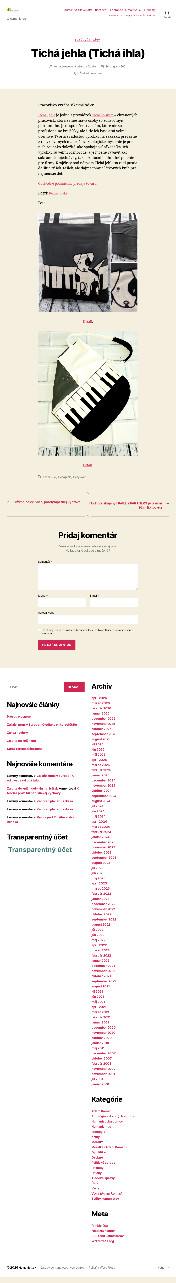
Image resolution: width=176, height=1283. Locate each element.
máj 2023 (98, 884)
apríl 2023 (99, 889)
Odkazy (149, 12)
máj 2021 (98, 1007)
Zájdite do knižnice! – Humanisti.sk (32, 794)
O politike (98, 1158)
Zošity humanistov (105, 1204)
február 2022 (101, 961)
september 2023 (103, 863)
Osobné (97, 1163)
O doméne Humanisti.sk (124, 12)
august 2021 (100, 992)
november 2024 (103, 791)
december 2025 (103, 724)
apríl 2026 (99, 704)
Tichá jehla (47, 120)
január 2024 (100, 843)
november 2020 (103, 1038)
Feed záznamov (103, 1236)
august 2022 (100, 930)
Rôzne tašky (59, 199)
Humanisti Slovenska (78, 12)
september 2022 (103, 925)
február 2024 (101, 837)
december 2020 (103, 1033)
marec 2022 (100, 956)
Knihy (95, 1142)
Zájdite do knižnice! (21, 747)
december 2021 (103, 971)
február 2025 (101, 776)
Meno (43, 601)
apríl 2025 (99, 765)
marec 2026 (100, 709)
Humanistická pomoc (107, 1127)
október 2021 (101, 982)
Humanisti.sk (28, 1273)
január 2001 (100, 1090)
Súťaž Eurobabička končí (25, 755)
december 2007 (103, 1059)
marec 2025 (100, 771)
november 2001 (103, 1079)
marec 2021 (100, 1018)
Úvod (95, 1189)
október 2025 (101, 735)
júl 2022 (97, 935)
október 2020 (101, 1043)
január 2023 (100, 904)
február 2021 (101, 1023)
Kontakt (100, 12)
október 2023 (101, 858)
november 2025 (103, 729)
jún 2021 (97, 1002)
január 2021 (100, 1028)
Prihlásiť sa (99, 1231)
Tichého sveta (105, 120)
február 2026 (101, 714)
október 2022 (101, 920)
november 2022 (103, 915)
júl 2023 (97, 874)
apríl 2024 (99, 827)
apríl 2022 (99, 951)
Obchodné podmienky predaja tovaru (70, 189)
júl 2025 (97, 750)
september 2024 (103, 801)
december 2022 (103, 910)
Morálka (97, 1148)
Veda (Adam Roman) (106, 1199)
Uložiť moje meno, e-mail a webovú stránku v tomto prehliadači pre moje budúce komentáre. (87, 637)
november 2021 (103, 977)
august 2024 (100, 807)
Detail (87, 327)
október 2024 (101, 796)
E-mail (95, 601)
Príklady (97, 1173)
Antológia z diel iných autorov (113, 1122)
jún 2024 (97, 817)
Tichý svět (79, 482)
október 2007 (101, 1064)
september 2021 (103, 987)
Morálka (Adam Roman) (109, 1153)
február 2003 (101, 1069)
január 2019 (100, 1049)
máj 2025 (98, 760)
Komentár (45, 567)
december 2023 (103, 848)
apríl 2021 (98, 1013)
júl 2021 (97, 997)
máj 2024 (98, 822)
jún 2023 (97, 879)
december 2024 (103, 786)
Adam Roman (101, 1117)
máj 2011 (98, 1054)
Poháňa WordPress (106, 1273)
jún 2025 (97, 755)
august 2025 (100, 745)
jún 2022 (97, 940)
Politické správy (103, 1168)
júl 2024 (97, 812)
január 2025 (100, 781)
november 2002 (103, 1074)
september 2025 (103, 740)
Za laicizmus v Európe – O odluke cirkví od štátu (42, 730)
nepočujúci (50, 482)
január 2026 (100, 719)
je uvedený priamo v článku (79, 72)
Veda (95, 1194)
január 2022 (100, 966)
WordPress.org (102, 1247)
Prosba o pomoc (19, 722)
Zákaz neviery (17, 738)
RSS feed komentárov (107, 1242)
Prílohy (96, 1179)
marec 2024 (100, 832)
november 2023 (103, 853)
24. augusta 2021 (117, 72)
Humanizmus (101, 1132)
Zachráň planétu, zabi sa (55, 807)
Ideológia (98, 1137)
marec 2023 (100, 894)
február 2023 (101, 899)
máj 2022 (98, 946)
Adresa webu (46, 618)
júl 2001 (97, 1085)
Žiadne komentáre (90, 79)
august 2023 (100, 868)
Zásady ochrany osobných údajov (132, 18)
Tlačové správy (88, 45)
